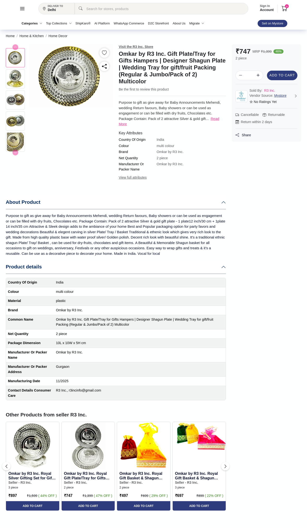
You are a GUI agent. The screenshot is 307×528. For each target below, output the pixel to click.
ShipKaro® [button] (83, 23)
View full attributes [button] (133, 177)
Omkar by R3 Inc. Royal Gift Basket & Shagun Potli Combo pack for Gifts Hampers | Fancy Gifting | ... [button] (140, 475)
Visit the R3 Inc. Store (136, 47)
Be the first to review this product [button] (144, 89)
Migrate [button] (196, 23)
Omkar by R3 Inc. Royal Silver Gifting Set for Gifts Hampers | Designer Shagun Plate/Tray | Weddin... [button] (31, 475)
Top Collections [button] (59, 23)
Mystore (280, 95)
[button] (22, 8)
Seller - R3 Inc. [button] (19, 482)
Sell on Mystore (272, 23)
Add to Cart (282, 75)
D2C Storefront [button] (158, 23)
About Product (23, 202)
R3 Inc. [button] (262, 90)
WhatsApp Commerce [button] (129, 23)
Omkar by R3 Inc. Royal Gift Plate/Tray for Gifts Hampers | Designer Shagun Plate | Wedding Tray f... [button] (86, 475)
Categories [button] (32, 23)
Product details (24, 266)
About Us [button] (179, 23)
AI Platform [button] (102, 23)
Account (267, 8)
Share (243, 135)
